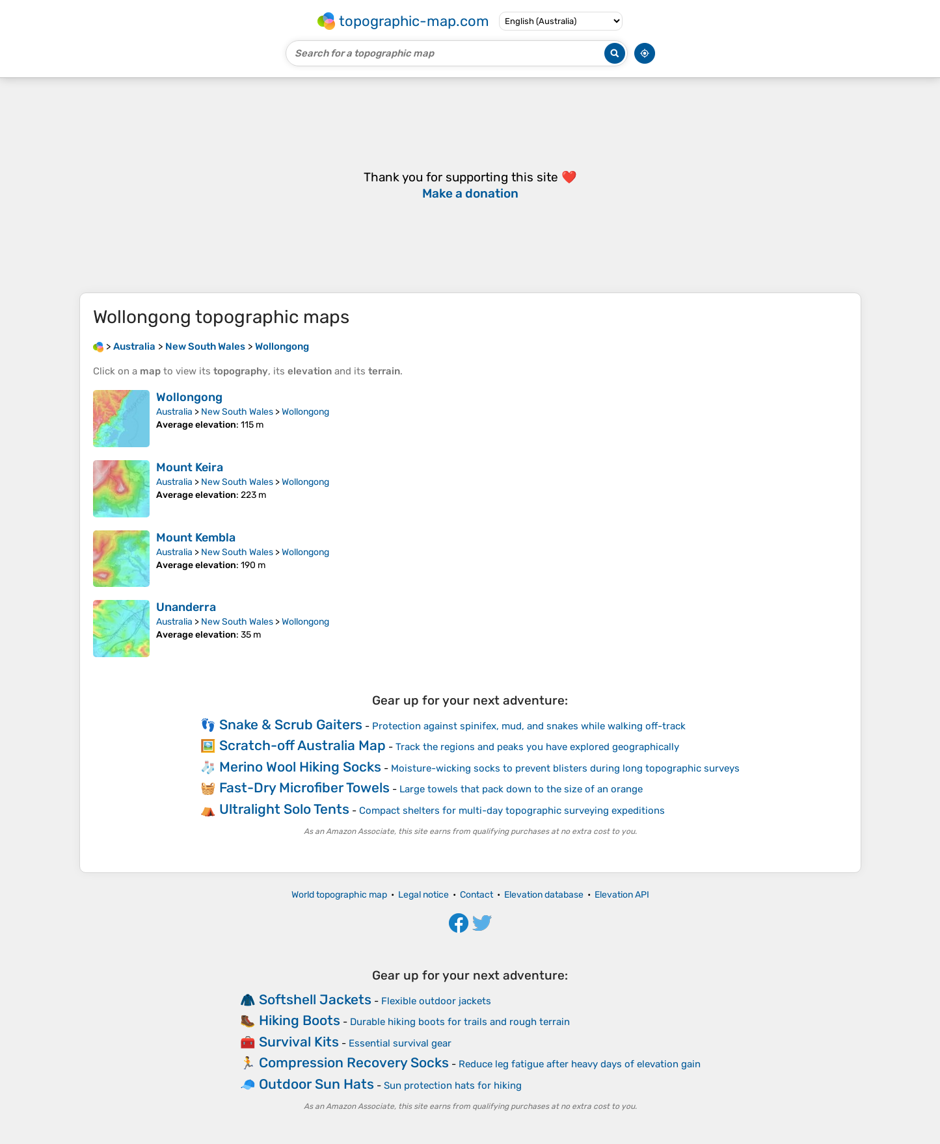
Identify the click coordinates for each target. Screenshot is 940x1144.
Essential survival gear (400, 1043)
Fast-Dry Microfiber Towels (304, 787)
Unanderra (186, 607)
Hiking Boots (299, 1020)
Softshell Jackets (315, 999)
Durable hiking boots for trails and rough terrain (460, 1022)
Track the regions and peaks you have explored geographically (537, 747)
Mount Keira (189, 467)
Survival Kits (299, 1042)
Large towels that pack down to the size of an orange (521, 789)
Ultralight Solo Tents (284, 809)
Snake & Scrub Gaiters (290, 724)
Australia (174, 411)
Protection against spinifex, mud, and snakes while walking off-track (529, 726)
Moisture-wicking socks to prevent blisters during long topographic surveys (565, 768)
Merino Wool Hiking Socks (300, 767)
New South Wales (237, 411)
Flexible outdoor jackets (436, 1001)
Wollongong (189, 397)
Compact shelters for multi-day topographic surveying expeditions (512, 810)
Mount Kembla (195, 537)
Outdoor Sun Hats (316, 1084)
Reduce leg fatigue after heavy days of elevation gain (580, 1064)
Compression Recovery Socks (354, 1062)
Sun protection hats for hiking (453, 1085)
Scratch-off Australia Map (302, 745)
